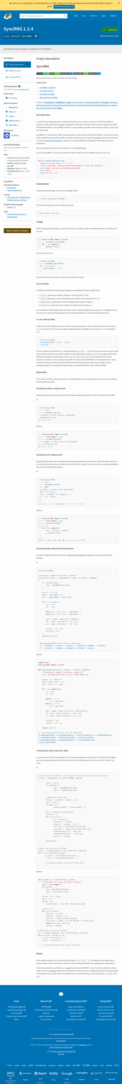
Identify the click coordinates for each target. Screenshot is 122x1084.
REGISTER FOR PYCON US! (63, 7)
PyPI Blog (45, 1007)
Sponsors (93, 15)
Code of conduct (104, 1013)
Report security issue (105, 1010)
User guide (15, 1013)
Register (113, 15)
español (17, 1065)
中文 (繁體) (86, 1065)
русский (94, 1065)
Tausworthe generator (53, 140)
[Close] (119, 3)
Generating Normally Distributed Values (93, 105)
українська (52, 1065)
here (84, 148)
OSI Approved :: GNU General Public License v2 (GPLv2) (18, 198)
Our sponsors (46, 1019)
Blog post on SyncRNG (49, 97)
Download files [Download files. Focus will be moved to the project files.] (13, 77)
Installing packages (15, 1007)
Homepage (11, 98)
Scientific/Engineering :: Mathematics (16, 215)
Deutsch (68, 1065)
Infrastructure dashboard (45, 1010)
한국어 (116, 1065)
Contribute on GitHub (75, 1010)
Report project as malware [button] (17, 230)
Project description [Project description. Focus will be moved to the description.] (14, 64)
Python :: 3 (11, 207)
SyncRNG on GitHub (48, 87)
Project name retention (15, 1016)
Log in (103, 15)
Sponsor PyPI (76, 1016)
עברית (102, 1065)
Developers (11, 187)
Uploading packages (15, 1010)
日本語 (31, 1065)
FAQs (16, 1019)
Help (76, 15)
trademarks (83, 1045)
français (24, 1065)
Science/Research (14, 190)
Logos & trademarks (46, 1016)
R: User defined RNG (92, 102)
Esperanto (109, 1065)
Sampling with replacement (65, 105)
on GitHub (52, 970)
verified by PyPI (24, 89)
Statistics (46, 1013)
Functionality (77, 102)
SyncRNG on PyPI (46, 91)
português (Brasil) (40, 1065)
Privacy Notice (104, 1016)
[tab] (17, 64)
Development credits (75, 1019)
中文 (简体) (76, 1065)
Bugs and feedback (76, 1007)
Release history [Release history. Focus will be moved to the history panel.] (13, 70)
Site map (61, 1054)
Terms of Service (104, 1007)
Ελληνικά (60, 1065)
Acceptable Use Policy (104, 1019)
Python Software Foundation (59, 1047)
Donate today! (61, 1040)
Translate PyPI (75, 1013)
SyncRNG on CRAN (47, 94)
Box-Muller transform (77, 555)
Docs (84, 15)
